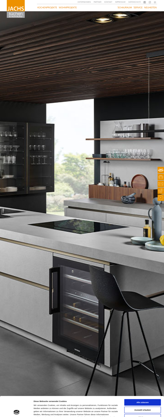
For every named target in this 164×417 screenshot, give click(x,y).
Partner (97, 2)
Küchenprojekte (47, 7)
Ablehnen (142, 398)
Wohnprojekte (68, 7)
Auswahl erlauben (142, 391)
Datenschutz (134, 2)
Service (138, 7)
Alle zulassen (142, 383)
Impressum (120, 2)
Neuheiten (150, 7)
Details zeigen (136, 412)
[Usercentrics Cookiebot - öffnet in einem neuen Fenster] (16, 412)
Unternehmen (84, 2)
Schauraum (125, 7)
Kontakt (108, 2)
